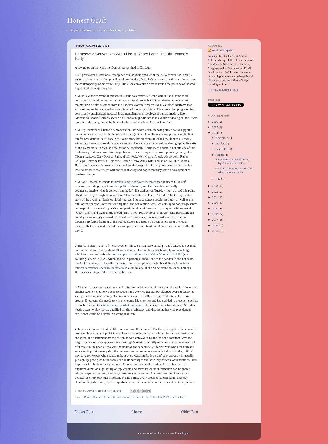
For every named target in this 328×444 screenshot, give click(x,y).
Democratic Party (142, 396)
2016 (215, 225)
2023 (215, 186)
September (222, 148)
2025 (215, 127)
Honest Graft (86, 20)
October (221, 143)
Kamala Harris (178, 396)
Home (137, 412)
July (218, 178)
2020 (215, 202)
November (222, 137)
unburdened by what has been (122, 305)
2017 (215, 219)
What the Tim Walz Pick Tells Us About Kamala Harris (234, 170)
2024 (215, 133)
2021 (215, 197)
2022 (215, 191)
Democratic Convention (116, 396)
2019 (215, 208)
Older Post (189, 412)
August (220, 154)
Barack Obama (92, 396)
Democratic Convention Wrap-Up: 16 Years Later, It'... (232, 161)
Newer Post (84, 412)
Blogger (184, 433)
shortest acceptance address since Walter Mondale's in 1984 (144, 254)
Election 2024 (161, 396)
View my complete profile (223, 89)
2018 (215, 214)
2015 (215, 230)
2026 (215, 121)
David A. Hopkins (223, 50)
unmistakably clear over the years (135, 181)
